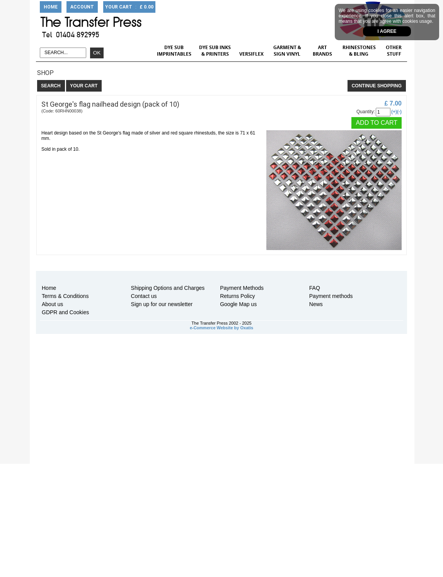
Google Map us (238, 304)
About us (52, 304)
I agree (387, 31)
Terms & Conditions (65, 296)
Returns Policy (237, 296)
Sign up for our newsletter (162, 304)
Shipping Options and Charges (168, 288)
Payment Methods (242, 288)
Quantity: (365, 111)
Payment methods (331, 296)
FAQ (314, 288)
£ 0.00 (146, 7)
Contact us (144, 296)
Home (49, 288)
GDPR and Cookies (65, 312)
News (316, 304)
